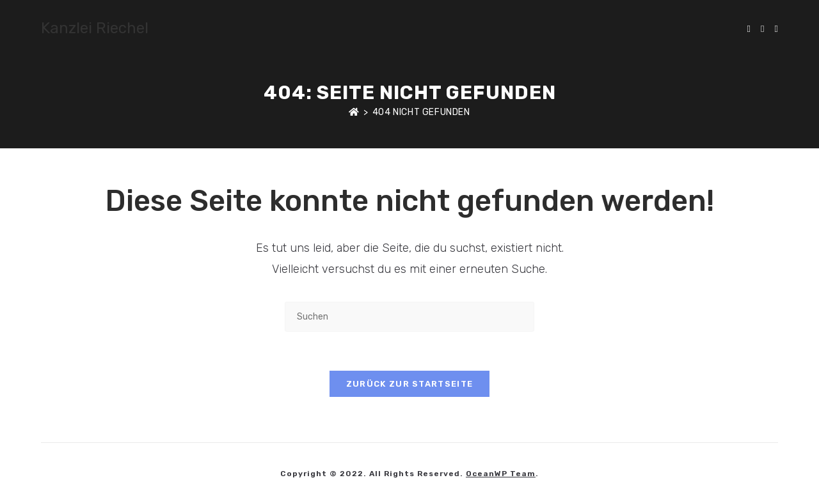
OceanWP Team (501, 473)
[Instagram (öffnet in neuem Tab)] (776, 29)
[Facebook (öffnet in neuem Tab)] (762, 29)
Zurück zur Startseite (409, 384)
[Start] (354, 112)
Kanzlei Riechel (94, 28)
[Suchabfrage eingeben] (409, 317)
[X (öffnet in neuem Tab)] (749, 29)
